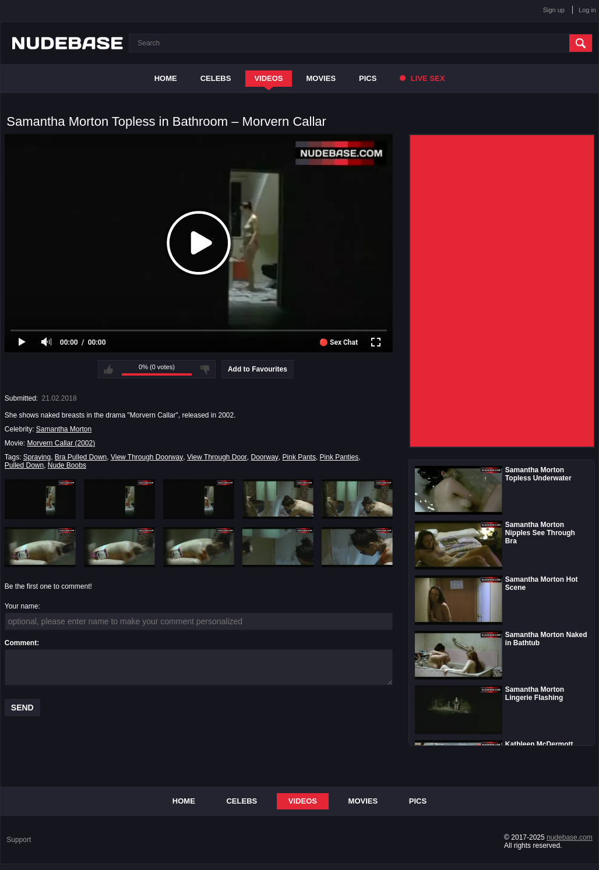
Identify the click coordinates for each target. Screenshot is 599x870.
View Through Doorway (147, 457)
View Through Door (217, 457)
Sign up (554, 9)
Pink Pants (299, 457)
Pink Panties (339, 457)
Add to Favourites (257, 369)
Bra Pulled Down (81, 457)
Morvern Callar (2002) (61, 443)
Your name (21, 606)
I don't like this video (205, 369)
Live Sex (422, 78)
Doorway (265, 457)
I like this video (108, 369)
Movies (321, 78)
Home (165, 78)
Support (18, 840)
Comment (21, 643)
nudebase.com (570, 837)
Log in (587, 9)
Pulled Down (24, 465)
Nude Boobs (67, 465)
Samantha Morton (63, 429)
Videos (268, 78)
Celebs (215, 78)
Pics (367, 78)
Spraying (37, 457)
